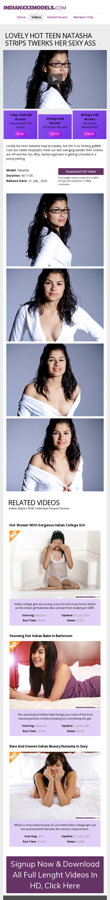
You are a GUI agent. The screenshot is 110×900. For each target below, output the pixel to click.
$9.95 (20, 134)
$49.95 (89, 134)
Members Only (83, 17)
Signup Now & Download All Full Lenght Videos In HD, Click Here (55, 874)
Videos (36, 17)
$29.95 (55, 134)
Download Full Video (81, 171)
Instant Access (57, 17)
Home (21, 17)
